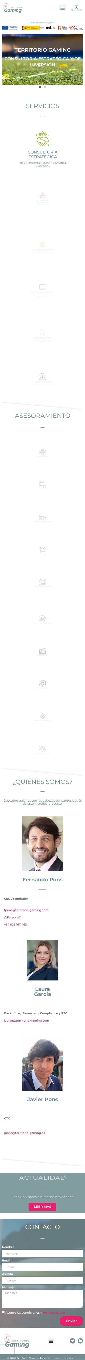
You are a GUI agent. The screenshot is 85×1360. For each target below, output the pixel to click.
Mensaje (8, 1287)
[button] (62, 7)
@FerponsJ (12, 917)
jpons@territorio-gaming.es (24, 1133)
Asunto (7, 1274)
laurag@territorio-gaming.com (26, 1020)
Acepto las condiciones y (36, 1312)
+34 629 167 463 (15, 924)
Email (6, 1260)
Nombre (8, 1247)
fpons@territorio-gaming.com (26, 910)
